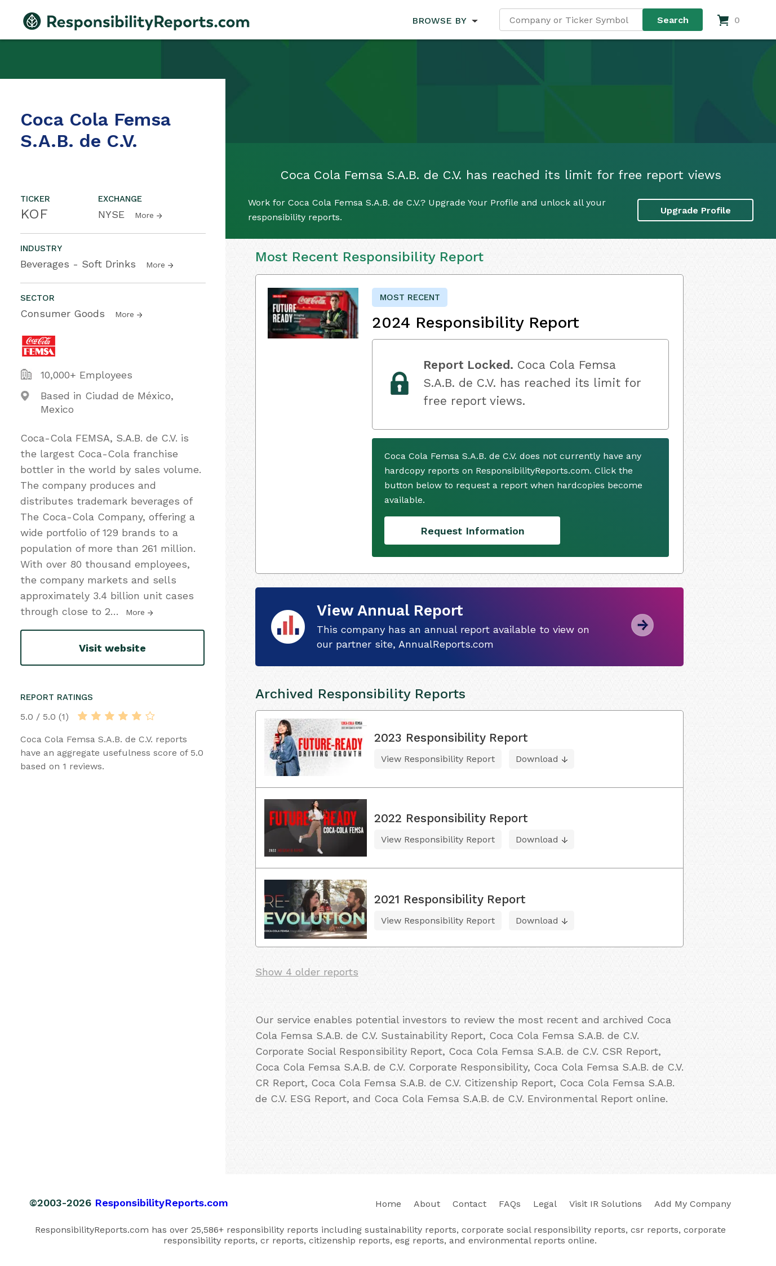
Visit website (112, 648)
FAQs (510, 1203)
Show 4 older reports (306, 972)
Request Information (472, 531)
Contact (469, 1203)
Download (537, 759)
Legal (545, 1203)
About (427, 1203)
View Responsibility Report (438, 759)
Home (388, 1203)
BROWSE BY (439, 20)
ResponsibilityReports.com (161, 1203)
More (144, 215)
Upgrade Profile (695, 209)
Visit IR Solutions (605, 1203)
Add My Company (692, 1203)
